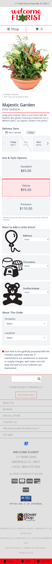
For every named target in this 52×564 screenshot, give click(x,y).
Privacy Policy (13, 548)
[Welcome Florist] (26, 21)
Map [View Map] (26, 561)
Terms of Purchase (34, 548)
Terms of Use (26, 552)
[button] (26, 498)
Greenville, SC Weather (13, 538)
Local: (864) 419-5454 (26, 467)
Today (31, 132)
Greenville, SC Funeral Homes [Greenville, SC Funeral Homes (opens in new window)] (17, 528)
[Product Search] (26, 379)
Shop (13, 29)
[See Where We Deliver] (26, 395)
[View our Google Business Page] (26, 444)
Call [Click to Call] (8, 561)
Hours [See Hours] (43, 561)
